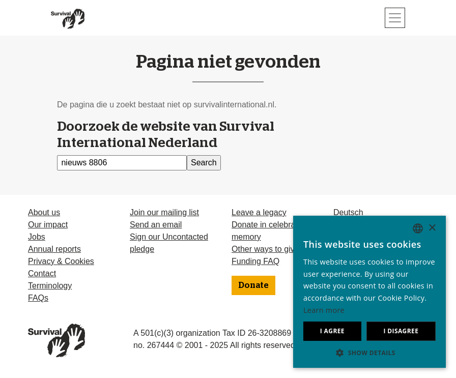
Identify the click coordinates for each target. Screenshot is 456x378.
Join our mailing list (164, 212)
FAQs (38, 298)
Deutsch (348, 212)
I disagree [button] (400, 331)
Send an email (156, 224)
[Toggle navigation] (395, 18)
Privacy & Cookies (61, 261)
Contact (42, 273)
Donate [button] (253, 285)
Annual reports (54, 249)
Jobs (36, 236)
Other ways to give (265, 249)
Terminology (50, 285)
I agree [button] (332, 331)
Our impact (48, 224)
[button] (369, 352)
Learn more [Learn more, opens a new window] (324, 310)
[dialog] (369, 292)
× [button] (432, 228)
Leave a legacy (259, 212)
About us (44, 212)
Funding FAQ (255, 261)
